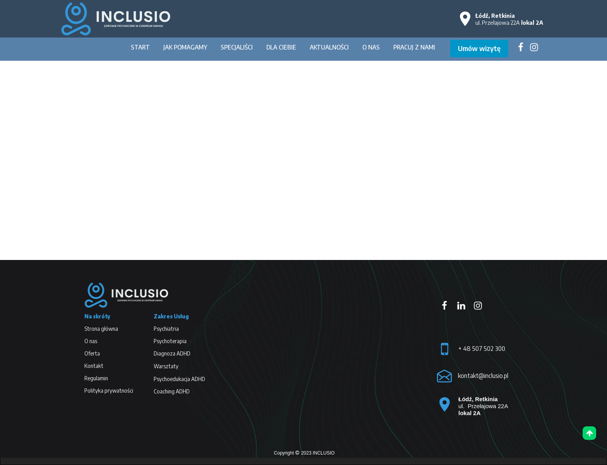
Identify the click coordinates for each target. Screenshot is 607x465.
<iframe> (315, 354)
